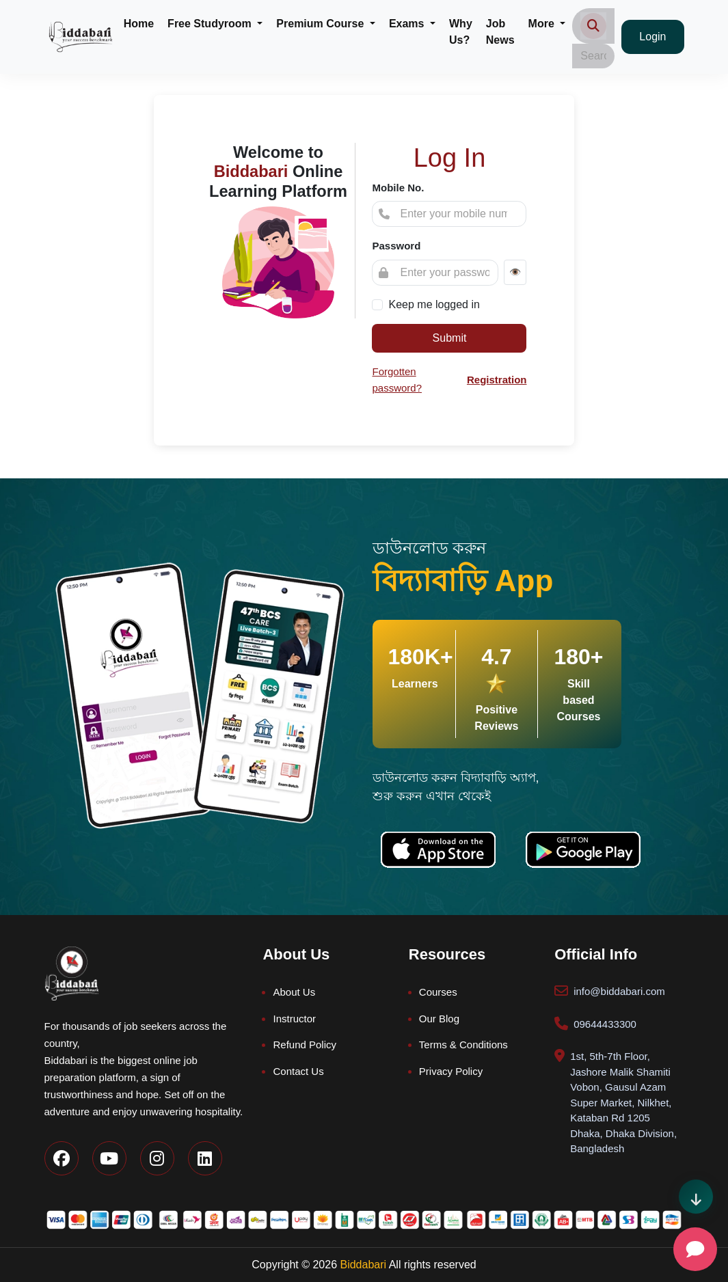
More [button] (543, 23)
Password (396, 245)
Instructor (294, 1018)
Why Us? (460, 32)
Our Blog (439, 1018)
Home (139, 23)
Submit (450, 338)
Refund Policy (304, 1044)
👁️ (515, 272)
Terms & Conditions (463, 1044)
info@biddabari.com (619, 991)
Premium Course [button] (321, 23)
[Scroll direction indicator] (696, 1196)
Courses (438, 992)
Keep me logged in (433, 304)
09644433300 (605, 1024)
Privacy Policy (451, 1071)
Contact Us (298, 1071)
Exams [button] (408, 23)
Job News (500, 32)
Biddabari (363, 1264)
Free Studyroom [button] (210, 23)
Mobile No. (398, 187)
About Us (294, 992)
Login (652, 36)
